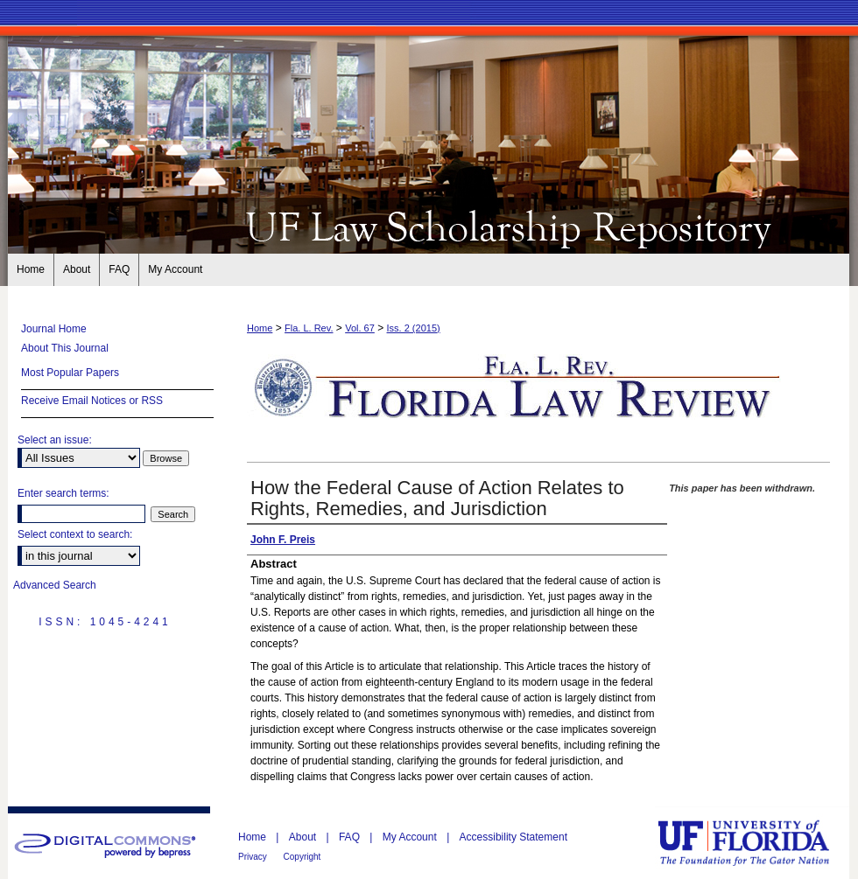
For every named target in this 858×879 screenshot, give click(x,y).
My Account (411, 837)
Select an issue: (55, 440)
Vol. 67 (360, 328)
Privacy (254, 857)
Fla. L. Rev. (309, 328)
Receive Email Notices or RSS (92, 400)
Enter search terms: (63, 493)
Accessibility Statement (513, 837)
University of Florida (756, 842)
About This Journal (65, 348)
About (304, 837)
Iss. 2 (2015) (413, 328)
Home (259, 328)
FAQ (350, 837)
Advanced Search (54, 585)
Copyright (302, 857)
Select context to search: (75, 534)
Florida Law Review (429, 226)
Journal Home (54, 329)
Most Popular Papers (70, 372)
